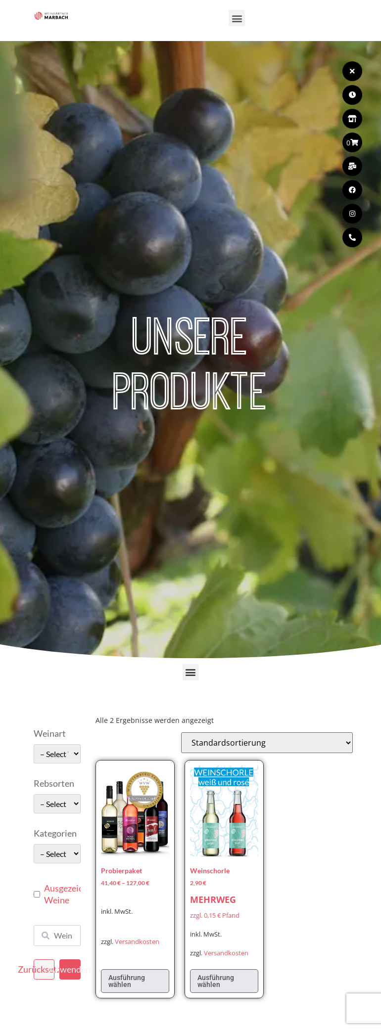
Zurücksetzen (44, 969)
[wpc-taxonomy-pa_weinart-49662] (57, 753)
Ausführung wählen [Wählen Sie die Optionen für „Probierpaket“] (126, 981)
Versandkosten (137, 942)
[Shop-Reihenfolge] (267, 742)
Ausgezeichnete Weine (74, 894)
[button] (237, 18)
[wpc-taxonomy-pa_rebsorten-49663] (57, 803)
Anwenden (70, 969)
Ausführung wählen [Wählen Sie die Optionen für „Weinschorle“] (215, 981)
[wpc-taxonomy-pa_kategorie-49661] (57, 853)
